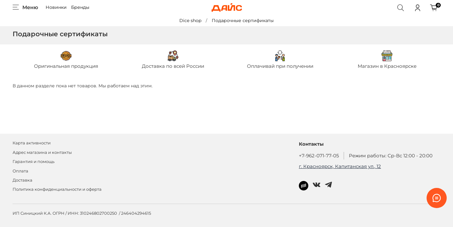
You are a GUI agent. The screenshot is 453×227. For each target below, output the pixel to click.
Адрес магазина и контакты (42, 152)
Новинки (56, 7)
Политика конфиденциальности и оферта (57, 189)
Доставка (22, 180)
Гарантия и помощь (33, 161)
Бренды (80, 7)
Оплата (20, 171)
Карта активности (32, 143)
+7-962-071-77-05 (319, 156)
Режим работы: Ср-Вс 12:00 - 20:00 (391, 156)
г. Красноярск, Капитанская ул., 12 (340, 166)
